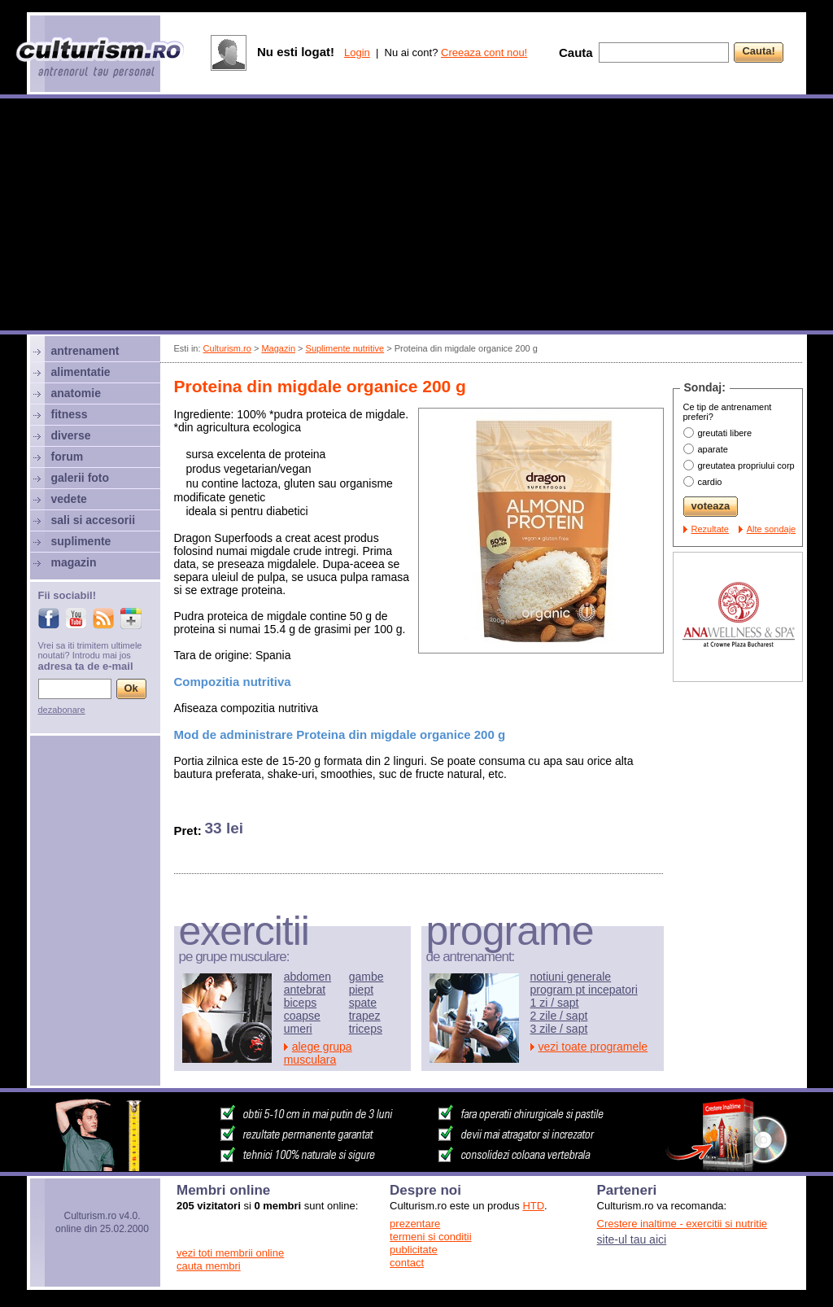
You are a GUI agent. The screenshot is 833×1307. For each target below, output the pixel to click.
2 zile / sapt (559, 1015)
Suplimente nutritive (345, 348)
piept (361, 989)
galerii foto (80, 477)
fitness (69, 414)
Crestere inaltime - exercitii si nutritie (682, 1223)
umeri (298, 1028)
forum (67, 456)
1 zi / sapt (554, 1002)
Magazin (278, 348)
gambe (366, 976)
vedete (69, 498)
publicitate (414, 1250)
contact (407, 1263)
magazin (74, 562)
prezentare (415, 1223)
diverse (71, 435)
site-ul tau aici (632, 1239)
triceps (365, 1028)
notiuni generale (571, 976)
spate (363, 1002)
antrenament (85, 350)
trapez (365, 1015)
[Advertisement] (416, 216)
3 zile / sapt (559, 1028)
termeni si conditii (430, 1237)
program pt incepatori (584, 989)
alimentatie (81, 371)
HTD (533, 1206)
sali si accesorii (93, 520)
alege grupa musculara (318, 1053)
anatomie (76, 393)
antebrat (304, 989)
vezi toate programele (593, 1046)
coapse (302, 1015)
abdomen (307, 976)
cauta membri (209, 1266)
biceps (300, 1002)
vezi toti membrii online (230, 1253)
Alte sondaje (771, 529)
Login (357, 52)
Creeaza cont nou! (484, 52)
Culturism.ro (227, 348)
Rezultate (710, 529)
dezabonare (61, 710)
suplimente (81, 541)
